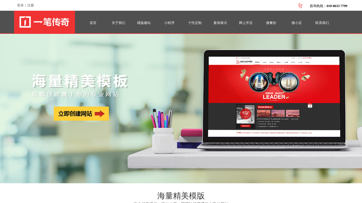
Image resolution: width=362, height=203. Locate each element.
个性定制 (195, 23)
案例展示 (220, 23)
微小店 (297, 23)
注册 (30, 5)
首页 (93, 23)
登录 (20, 5)
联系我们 (322, 23)
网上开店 (246, 23)
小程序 (169, 23)
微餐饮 (271, 23)
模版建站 (144, 23)
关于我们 (118, 23)
